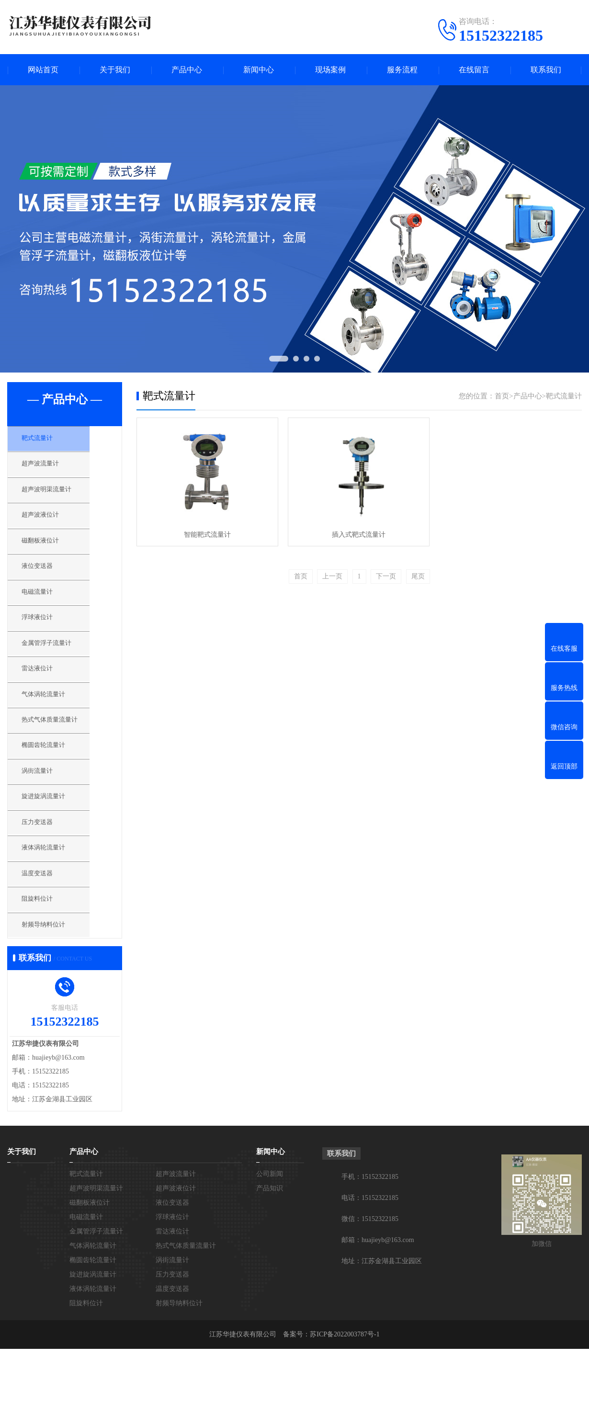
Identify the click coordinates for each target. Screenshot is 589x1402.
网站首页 (43, 70)
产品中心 (186, 70)
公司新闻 (269, 1227)
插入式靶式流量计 (358, 534)
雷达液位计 (48, 695)
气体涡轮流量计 (55, 723)
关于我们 (115, 70)
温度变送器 (48, 921)
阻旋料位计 (48, 949)
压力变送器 (48, 864)
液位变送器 (48, 582)
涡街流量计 (48, 808)
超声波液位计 (51, 525)
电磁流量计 (48, 610)
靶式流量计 (48, 440)
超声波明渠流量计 (58, 497)
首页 (502, 396)
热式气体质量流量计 (62, 751)
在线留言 (474, 70)
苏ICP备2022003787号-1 (344, 1387)
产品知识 (269, 1241)
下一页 (386, 576)
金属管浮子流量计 (58, 666)
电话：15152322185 (369, 1251)
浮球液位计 (48, 638)
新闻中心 (258, 70)
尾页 (418, 576)
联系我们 (546, 70)
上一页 (332, 576)
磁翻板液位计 (51, 553)
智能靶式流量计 (207, 534)
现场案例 (330, 70)
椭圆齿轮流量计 (55, 779)
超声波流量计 (51, 469)
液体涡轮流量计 (55, 892)
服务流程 (402, 70)
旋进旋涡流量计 (55, 836)
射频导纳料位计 (55, 977)
